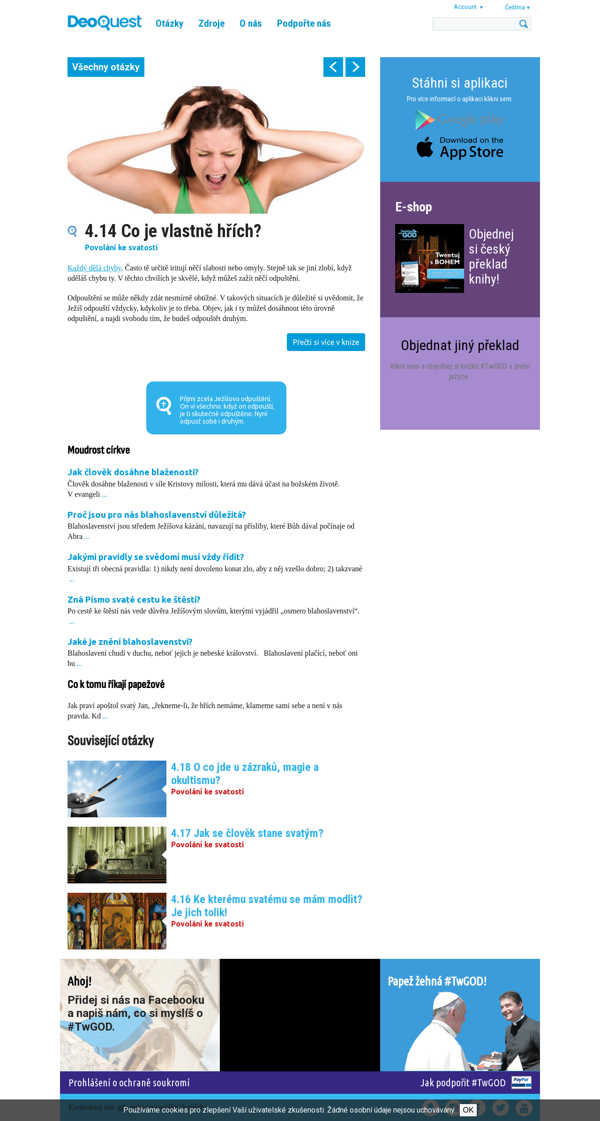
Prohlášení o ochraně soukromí (129, 1082)
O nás (251, 23)
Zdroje (211, 23)
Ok (468, 1110)
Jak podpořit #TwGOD (463, 1082)
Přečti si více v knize (326, 342)
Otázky (169, 23)
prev (333, 67)
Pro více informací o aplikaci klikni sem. (460, 99)
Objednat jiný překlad (460, 345)
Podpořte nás (304, 23)
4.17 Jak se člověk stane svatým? (247, 833)
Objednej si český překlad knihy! (491, 256)
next (355, 67)
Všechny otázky (106, 67)
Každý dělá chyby (94, 268)
